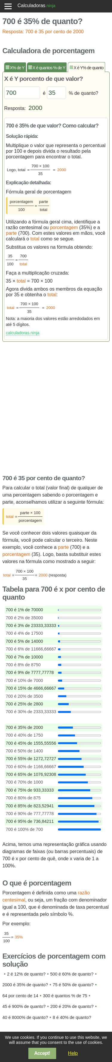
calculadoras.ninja (22, 332)
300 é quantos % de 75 (65, 995)
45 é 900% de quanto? (24, 1006)
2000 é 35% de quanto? (25, 984)
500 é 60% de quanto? (71, 974)
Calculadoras (31, 5)
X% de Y (17, 67)
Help (73, 1053)
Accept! (42, 1053)
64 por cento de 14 (20, 995)
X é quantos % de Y (49, 67)
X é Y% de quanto (89, 67)
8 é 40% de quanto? (72, 1017)
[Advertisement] (56, 406)
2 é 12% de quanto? (26, 974)
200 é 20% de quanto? (71, 1006)
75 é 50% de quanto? (73, 984)
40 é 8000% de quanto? (25, 1017)
